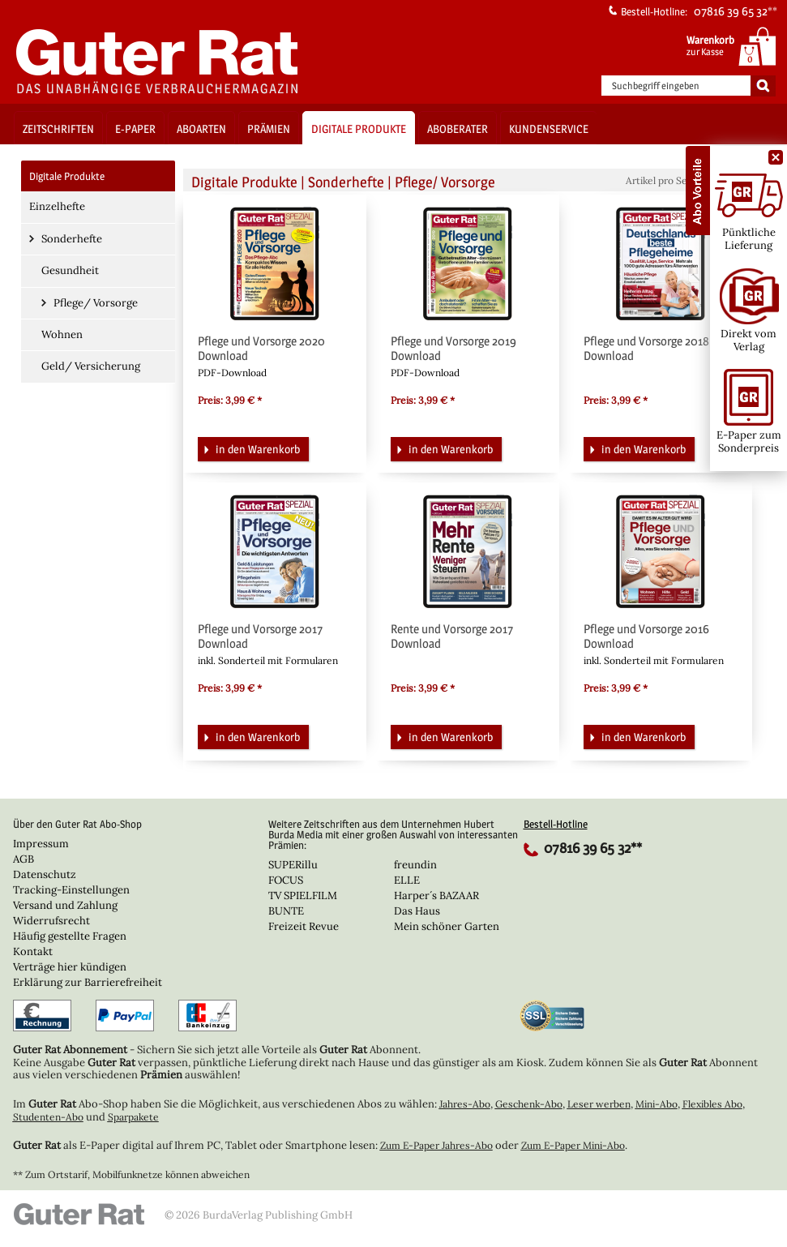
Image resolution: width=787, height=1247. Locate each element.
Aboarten (201, 128)
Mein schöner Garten (446, 926)
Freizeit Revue (303, 926)
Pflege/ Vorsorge (95, 303)
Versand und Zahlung (65, 905)
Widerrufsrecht (51, 921)
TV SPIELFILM (302, 895)
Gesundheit (70, 270)
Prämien (268, 128)
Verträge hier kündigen (69, 967)
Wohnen (62, 334)
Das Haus (417, 911)
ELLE (407, 880)
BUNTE (286, 911)
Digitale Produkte (358, 128)
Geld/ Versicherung (90, 366)
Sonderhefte (71, 239)
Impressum (41, 844)
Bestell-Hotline (556, 823)
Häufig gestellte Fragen (69, 936)
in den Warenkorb (250, 447)
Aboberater (457, 128)
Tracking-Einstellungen (71, 890)
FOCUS (285, 880)
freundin (415, 865)
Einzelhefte (57, 206)
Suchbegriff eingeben (655, 86)
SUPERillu (293, 865)
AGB (23, 859)
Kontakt (33, 951)
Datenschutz (44, 874)
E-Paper (135, 128)
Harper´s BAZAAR (436, 895)
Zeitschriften (58, 128)
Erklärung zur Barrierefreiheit (87, 982)
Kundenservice (548, 128)
